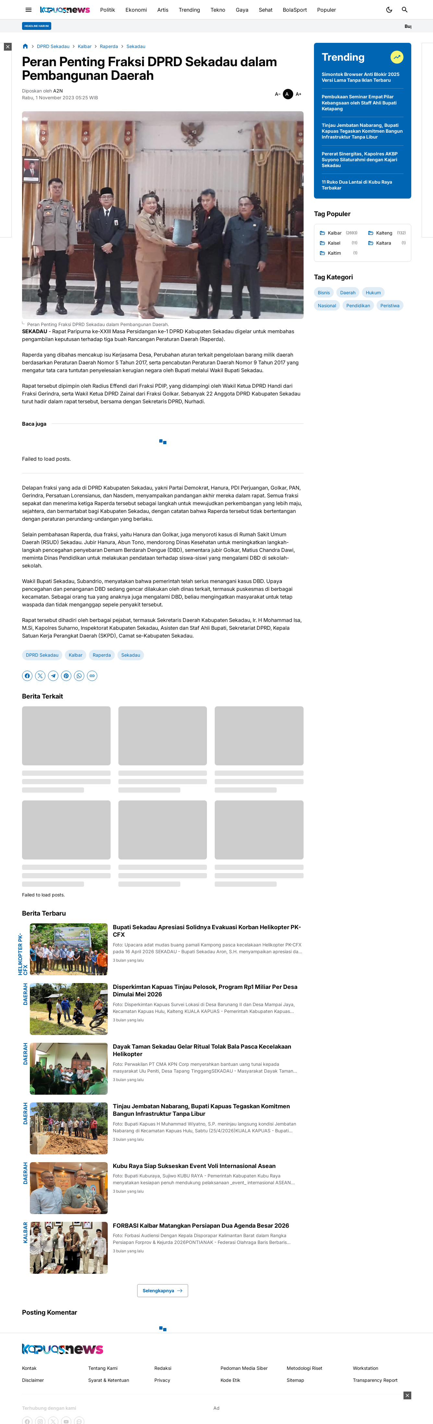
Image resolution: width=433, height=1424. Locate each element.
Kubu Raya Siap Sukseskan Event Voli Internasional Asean (194, 1165)
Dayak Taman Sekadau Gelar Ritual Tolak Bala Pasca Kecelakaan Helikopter (202, 1050)
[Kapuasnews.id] (62, 1349)
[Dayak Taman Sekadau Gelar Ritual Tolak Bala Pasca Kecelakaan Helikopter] (69, 1069)
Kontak (29, 1368)
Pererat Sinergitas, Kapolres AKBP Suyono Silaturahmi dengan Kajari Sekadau (360, 159)
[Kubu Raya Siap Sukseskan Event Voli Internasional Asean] (69, 1188)
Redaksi (162, 1368)
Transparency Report (375, 1380)
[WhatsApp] (79, 676)
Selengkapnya (163, 1291)
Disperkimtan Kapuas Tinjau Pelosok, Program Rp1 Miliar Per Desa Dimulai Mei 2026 (205, 990)
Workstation (365, 1368)
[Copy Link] (92, 676)
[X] (40, 676)
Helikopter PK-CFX (23, 954)
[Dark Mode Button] (389, 9)
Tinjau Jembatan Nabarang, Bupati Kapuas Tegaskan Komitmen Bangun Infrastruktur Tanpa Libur (201, 1110)
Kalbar (75, 655)
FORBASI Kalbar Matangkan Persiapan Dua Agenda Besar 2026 (201, 1225)
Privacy (162, 1380)
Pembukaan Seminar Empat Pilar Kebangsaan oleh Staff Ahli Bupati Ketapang (359, 102)
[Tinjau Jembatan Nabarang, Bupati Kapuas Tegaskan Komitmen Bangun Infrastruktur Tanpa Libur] (69, 1128)
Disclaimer (33, 1380)
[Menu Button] (28, 9)
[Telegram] (53, 676)
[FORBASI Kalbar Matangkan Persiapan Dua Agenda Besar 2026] (69, 1248)
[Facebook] (27, 676)
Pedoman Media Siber (244, 1368)
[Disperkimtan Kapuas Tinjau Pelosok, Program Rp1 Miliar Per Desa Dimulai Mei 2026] (69, 1009)
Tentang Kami (102, 1368)
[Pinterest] (66, 676)
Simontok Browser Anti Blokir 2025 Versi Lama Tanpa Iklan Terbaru (361, 77)
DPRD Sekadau (42, 655)
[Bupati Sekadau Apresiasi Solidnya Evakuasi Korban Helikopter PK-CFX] (69, 949)
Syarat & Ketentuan (108, 1380)
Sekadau (130, 655)
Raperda (102, 655)
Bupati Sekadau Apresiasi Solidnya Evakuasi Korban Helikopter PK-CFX (207, 931)
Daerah (25, 994)
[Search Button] (404, 9)
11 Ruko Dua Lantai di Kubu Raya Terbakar (357, 184)
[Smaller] (277, 94)
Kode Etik (230, 1380)
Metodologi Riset (304, 1368)
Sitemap (295, 1380)
